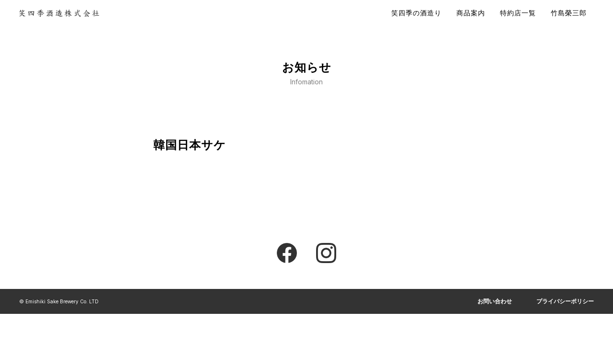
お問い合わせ (494, 301)
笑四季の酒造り (416, 13)
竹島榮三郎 (569, 13)
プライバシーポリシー (565, 301)
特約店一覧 (518, 13)
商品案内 (470, 13)
